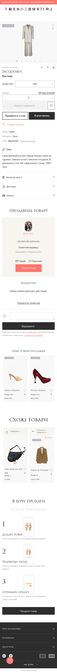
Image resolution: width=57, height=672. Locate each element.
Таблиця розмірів (46, 92)
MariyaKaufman (29, 241)
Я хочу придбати (28, 510)
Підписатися (28, 268)
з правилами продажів (33, 335)
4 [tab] (30, 61)
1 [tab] (17, 61)
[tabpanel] (28, 40)
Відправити (28, 326)
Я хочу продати (28, 501)
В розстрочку (41, 115)
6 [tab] (39, 61)
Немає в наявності (24, 105)
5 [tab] (35, 61)
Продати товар (28, 610)
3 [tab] (26, 61)
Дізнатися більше (27, 141)
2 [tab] (21, 61)
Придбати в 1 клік (15, 116)
